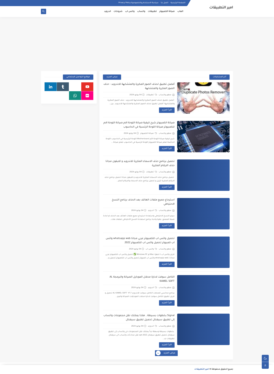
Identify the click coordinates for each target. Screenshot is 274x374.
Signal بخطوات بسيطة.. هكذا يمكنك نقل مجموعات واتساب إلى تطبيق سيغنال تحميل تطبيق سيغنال (139, 317)
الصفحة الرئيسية (178, 3)
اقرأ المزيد (167, 110)
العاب (180, 11)
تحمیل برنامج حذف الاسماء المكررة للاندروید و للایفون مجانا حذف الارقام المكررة (140, 163)
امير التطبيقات (201, 369)
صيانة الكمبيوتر (167, 11)
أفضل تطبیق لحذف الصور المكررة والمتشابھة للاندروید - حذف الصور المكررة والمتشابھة (139, 86)
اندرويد (107, 11)
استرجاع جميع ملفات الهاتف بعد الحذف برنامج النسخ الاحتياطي (143, 202)
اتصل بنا (164, 3)
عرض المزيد (112, 77)
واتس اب (130, 11)
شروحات (118, 11)
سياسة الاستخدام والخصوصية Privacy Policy (138, 3)
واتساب (141, 11)
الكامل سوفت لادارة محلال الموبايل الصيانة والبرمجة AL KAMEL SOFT (142, 279)
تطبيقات (152, 11)
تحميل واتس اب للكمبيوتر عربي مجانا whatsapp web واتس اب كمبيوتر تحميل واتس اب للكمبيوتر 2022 (140, 240)
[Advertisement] (137, 44)
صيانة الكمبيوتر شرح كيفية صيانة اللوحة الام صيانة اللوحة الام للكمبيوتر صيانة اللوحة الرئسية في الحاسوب (139, 125)
